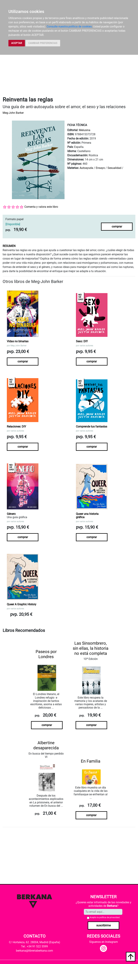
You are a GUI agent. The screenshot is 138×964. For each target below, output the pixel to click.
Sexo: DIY (82, 341)
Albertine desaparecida (46, 745)
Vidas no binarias (17, 341)
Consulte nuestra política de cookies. (70, 26)
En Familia (90, 761)
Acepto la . (105, 917)
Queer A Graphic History (21, 604)
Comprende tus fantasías (91, 426)
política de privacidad (109, 917)
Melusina (84, 130)
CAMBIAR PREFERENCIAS (42, 43)
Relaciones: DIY (16, 426)
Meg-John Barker (13, 112)
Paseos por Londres (46, 654)
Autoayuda (86, 168)
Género (11, 514)
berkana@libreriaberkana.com (34, 950)
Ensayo (100, 168)
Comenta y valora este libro (41, 206)
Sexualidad (114, 168)
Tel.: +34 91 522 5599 (34, 946)
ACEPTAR (16, 43)
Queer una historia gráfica (87, 515)
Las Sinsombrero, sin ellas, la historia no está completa (90, 648)
